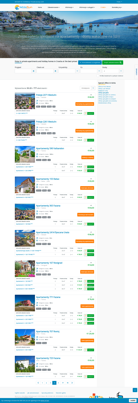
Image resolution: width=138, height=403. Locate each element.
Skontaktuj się (117, 7)
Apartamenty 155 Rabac (47, 179)
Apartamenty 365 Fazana (48, 206)
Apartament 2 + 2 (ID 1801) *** (24, 323)
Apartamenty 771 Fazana (48, 297)
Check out (40, 67)
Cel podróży (63, 67)
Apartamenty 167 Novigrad (49, 263)
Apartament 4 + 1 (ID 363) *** (24, 281)
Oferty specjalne (103, 93)
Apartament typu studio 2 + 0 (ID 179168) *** (28, 251)
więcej (90, 113)
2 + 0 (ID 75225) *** (21, 140)
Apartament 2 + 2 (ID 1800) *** (24, 319)
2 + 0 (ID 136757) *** (22, 113)
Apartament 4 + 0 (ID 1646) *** (24, 350)
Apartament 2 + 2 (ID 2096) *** (24, 170)
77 (63, 383)
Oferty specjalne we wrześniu (107, 101)
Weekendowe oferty (104, 103)
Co (81, 67)
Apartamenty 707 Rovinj (47, 331)
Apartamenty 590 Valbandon (50, 148)
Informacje (69, 7)
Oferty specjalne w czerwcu (107, 95)
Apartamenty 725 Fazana (48, 358)
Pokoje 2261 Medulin (46, 122)
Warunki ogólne (61, 393)
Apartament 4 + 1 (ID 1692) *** (24, 376)
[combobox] (69, 71)
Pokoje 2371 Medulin (46, 95)
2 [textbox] (104, 71)
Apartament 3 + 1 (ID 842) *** (24, 224)
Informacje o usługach (87, 7)
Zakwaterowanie (54, 7)
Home (40, 7)
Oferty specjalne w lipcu (105, 97)
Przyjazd (18, 67)
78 (67, 383)
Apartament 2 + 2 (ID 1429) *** (24, 167)
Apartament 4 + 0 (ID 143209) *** (25, 289)
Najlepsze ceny (103, 91)
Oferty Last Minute (104, 89)
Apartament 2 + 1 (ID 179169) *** (25, 254)
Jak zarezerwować (33, 393)
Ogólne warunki (20, 393)
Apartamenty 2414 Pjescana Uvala (52, 232)
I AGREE (132, 400)
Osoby (104, 67)
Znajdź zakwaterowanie (113, 62)
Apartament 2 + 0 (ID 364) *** (24, 285)
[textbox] (67, 71)
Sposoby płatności (47, 393)
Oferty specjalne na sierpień (107, 99)
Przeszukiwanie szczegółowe (90, 62)
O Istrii (103, 7)
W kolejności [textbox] (86, 88)
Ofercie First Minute (104, 86)
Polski (117, 2)
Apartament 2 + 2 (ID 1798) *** (24, 315)
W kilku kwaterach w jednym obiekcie (111, 76)
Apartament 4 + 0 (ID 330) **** (24, 197)
